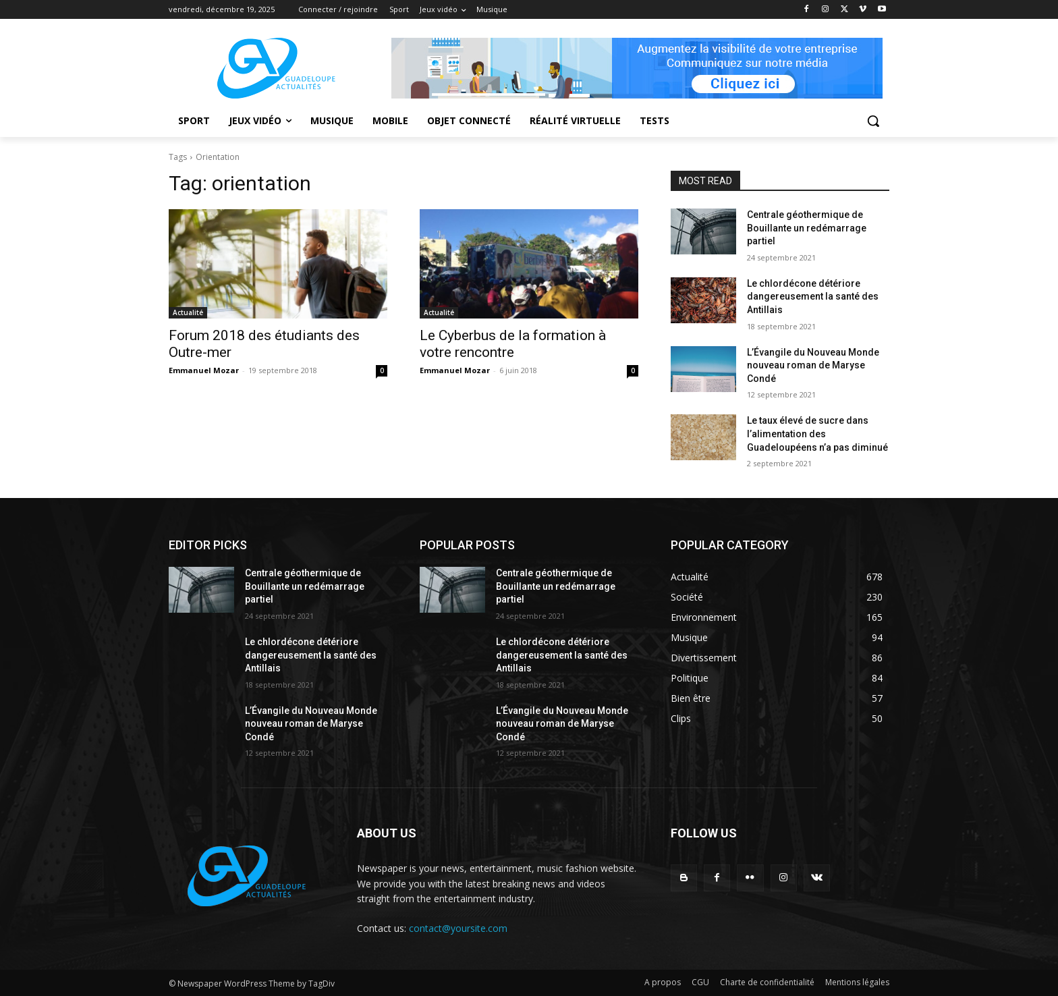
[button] (873, 121)
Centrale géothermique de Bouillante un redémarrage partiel (806, 227)
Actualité (188, 312)
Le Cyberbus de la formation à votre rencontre (513, 343)
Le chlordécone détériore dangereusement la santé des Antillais (813, 296)
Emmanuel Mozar (204, 370)
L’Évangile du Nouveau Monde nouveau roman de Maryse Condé (813, 365)
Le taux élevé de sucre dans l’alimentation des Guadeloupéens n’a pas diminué (817, 433)
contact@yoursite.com (458, 928)
